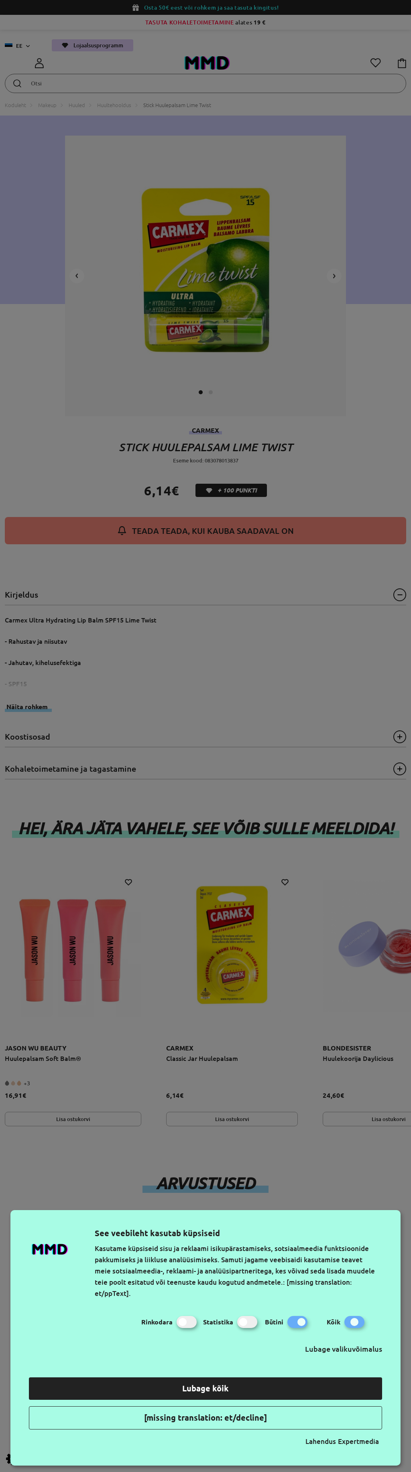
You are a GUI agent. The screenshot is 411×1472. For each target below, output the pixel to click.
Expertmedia (358, 1441)
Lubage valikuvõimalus (343, 1349)
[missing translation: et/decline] (205, 1417)
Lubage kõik (205, 1388)
